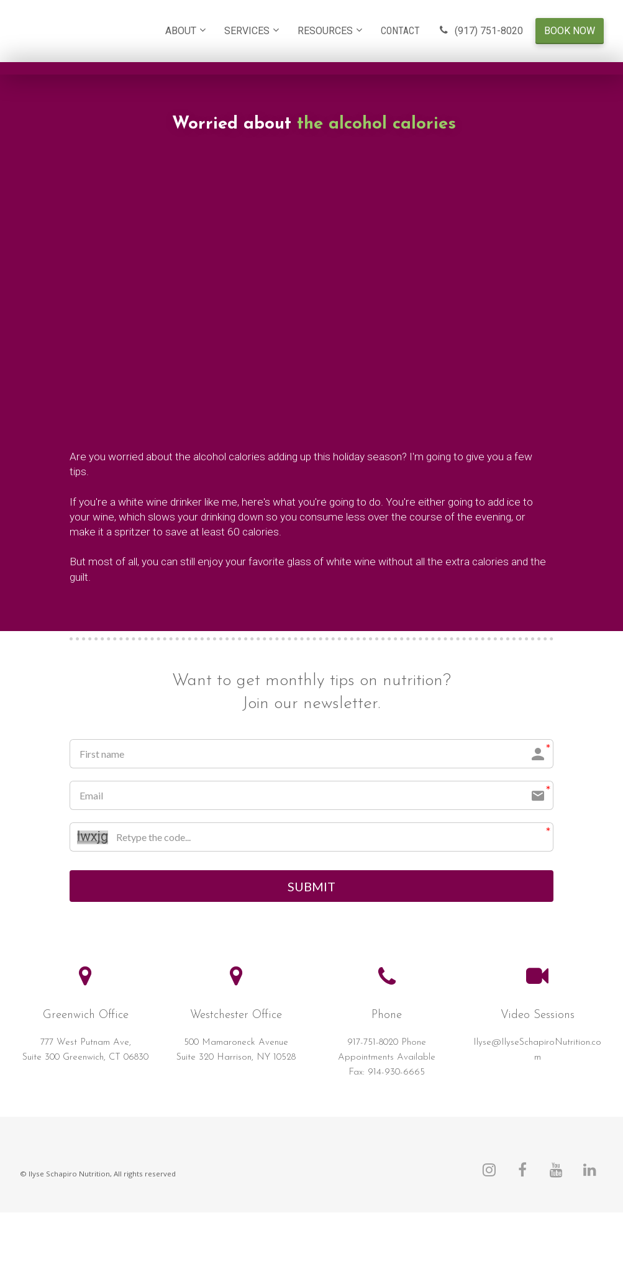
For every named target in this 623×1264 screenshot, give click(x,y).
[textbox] (387, 1059)
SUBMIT (311, 887)
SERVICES (247, 31)
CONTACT (400, 31)
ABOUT (180, 31)
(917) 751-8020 (481, 31)
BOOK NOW (569, 31)
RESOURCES (325, 31)
